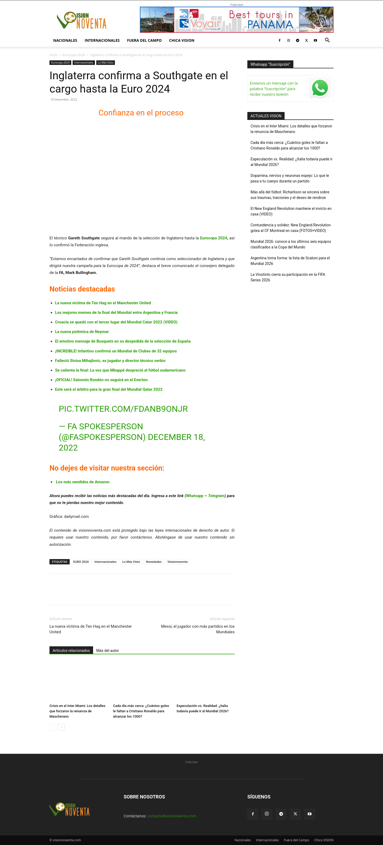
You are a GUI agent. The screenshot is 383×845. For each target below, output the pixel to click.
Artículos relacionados (71, 650)
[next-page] (61, 727)
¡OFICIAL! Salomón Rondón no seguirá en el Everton (101, 379)
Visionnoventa (178, 562)
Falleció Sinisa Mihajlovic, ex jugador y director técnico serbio (110, 360)
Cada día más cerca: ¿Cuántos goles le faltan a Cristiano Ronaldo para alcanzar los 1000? (141, 711)
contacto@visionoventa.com (171, 815)
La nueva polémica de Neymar (82, 331)
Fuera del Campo (144, 40)
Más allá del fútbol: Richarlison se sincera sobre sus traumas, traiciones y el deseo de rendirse (290, 195)
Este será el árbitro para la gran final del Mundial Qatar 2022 (109, 389)
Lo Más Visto (106, 62)
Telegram (216, 495)
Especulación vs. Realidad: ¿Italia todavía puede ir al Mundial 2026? (291, 162)
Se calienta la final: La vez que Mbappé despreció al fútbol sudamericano (120, 370)
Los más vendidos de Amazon (83, 482)
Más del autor (107, 650)
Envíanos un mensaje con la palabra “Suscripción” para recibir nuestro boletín (274, 89)
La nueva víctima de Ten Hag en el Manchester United (103, 303)
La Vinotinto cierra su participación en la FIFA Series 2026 (288, 277)
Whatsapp (194, 495)
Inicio (53, 55)
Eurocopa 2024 (74, 55)
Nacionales (65, 40)
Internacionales (102, 40)
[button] (327, 40)
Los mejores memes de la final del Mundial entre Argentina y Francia (116, 312)
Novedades (153, 562)
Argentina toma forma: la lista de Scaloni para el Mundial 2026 (290, 261)
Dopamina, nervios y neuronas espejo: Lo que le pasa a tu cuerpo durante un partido (290, 178)
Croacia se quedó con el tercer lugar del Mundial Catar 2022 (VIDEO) (116, 322)
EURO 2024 (81, 562)
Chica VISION (181, 40)
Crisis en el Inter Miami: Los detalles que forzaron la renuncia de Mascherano (77, 711)
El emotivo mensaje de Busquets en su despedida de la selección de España (123, 341)
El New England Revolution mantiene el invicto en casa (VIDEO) (291, 211)
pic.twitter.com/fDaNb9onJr (123, 409)
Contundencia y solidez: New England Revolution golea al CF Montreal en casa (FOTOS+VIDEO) (291, 228)
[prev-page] (52, 727)
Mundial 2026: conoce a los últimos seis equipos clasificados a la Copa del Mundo (291, 244)
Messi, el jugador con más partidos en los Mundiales (198, 629)
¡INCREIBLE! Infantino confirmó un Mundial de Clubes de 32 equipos (116, 351)
